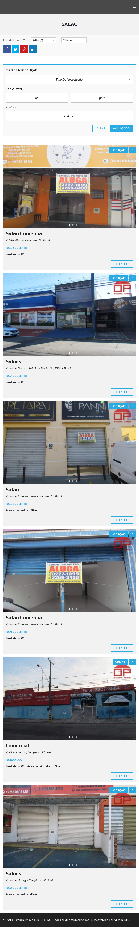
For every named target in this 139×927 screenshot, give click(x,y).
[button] (69, 79)
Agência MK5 (122, 920)
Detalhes (122, 264)
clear (101, 128)
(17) (14, 40)
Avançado (121, 128)
